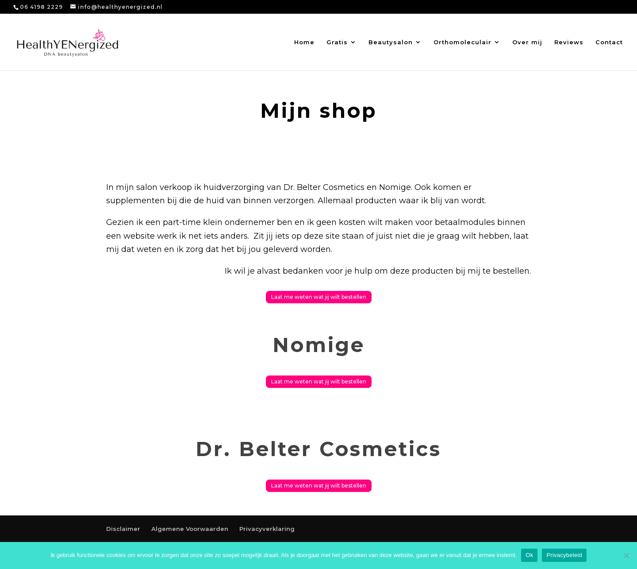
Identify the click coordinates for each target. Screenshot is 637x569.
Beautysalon (390, 42)
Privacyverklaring (267, 528)
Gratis (337, 42)
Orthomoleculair (462, 42)
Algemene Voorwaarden (189, 528)
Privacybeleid (564, 555)
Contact (609, 42)
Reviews (568, 42)
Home (304, 42)
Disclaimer (123, 528)
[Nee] (626, 555)
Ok (529, 555)
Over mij (527, 42)
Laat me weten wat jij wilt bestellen (318, 297)
